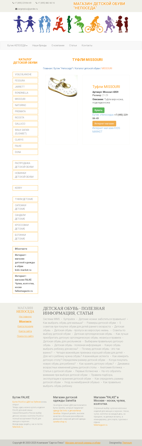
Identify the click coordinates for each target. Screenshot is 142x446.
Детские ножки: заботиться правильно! (102, 319)
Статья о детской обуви (57, 371)
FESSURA (20, 80)
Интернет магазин (104, 123)
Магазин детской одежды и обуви (82, 442)
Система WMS (51, 319)
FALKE (18, 146)
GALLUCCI (20, 123)
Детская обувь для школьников (62, 341)
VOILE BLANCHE (23, 74)
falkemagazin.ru (100, 425)
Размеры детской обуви (101, 322)
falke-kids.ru (18, 427)
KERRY (18, 188)
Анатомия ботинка (111, 367)
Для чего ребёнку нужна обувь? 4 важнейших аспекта (76, 356)
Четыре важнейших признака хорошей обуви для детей (89, 352)
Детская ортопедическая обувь (93, 333)
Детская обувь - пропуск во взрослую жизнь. (81, 330)
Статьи (73, 45)
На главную (25, 316)
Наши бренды (39, 45)
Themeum (127, 442)
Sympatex (69, 319)
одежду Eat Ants (60, 411)
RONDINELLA (21, 93)
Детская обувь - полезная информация (77, 345)
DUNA (18, 152)
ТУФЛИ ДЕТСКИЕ (24, 199)
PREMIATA (20, 111)
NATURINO (20, 105)
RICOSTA (19, 117)
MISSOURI (20, 99)
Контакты (87, 45)
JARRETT (20, 86)
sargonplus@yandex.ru (26, 9)
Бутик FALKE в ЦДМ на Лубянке (27, 402)
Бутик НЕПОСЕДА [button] (17, 45)
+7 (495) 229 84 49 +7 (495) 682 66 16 (34, 3)
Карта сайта (25, 331)
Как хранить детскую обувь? (96, 363)
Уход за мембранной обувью (82, 382)
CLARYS (19, 139)
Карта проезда (25, 326)
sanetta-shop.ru (60, 422)
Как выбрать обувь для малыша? (63, 322)
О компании (58, 45)
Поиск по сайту (25, 336)
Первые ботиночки (86, 371)
